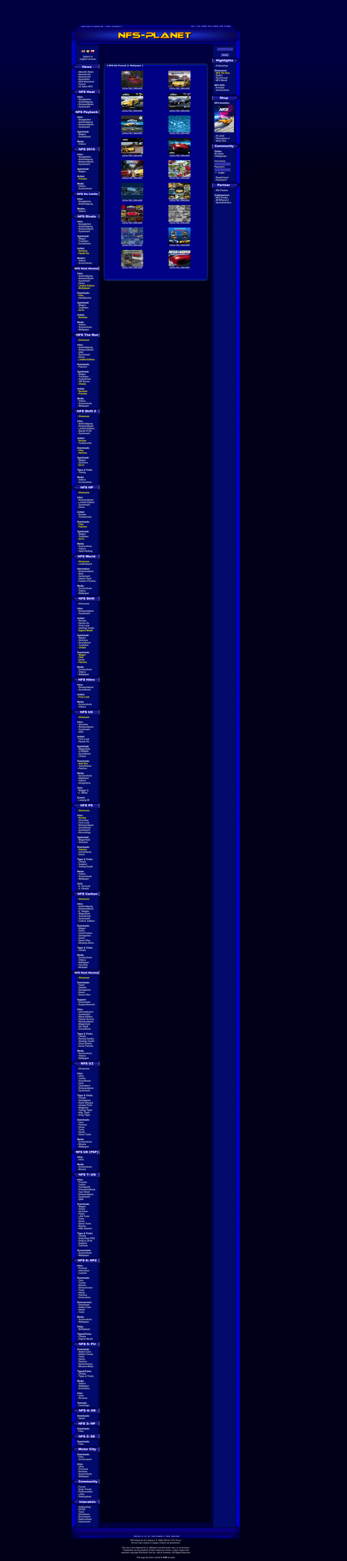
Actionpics (84, 1388)
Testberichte (85, 443)
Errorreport (84, 1517)
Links (81, 1494)
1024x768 (127, 88)
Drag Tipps (84, 1115)
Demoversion (86, 1287)
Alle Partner (222, 190)
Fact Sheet (84, 1192)
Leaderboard (85, 564)
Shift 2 (219, 75)
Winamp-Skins (86, 943)
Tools (81, 1129)
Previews (83, 1469)
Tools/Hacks (85, 766)
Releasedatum (86, 104)
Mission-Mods (86, 1366)
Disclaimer (84, 1514)
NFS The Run (223, 73)
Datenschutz (85, 1519)
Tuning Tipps (85, 1110)
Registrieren (222, 177)
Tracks (82, 1283)
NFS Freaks (222, 197)
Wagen (82, 134)
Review (82, 440)
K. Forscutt (84, 886)
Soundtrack (85, 136)
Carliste (83, 1273)
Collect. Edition (87, 921)
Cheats (82, 384)
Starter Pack (85, 578)
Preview (83, 179)
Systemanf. (84, 107)
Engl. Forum (85, 1489)
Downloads (84, 1002)
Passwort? (221, 180)
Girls (81, 1083)
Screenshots (85, 188)
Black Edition (86, 1017)
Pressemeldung (87, 1189)
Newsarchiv (85, 74)
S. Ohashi (84, 888)
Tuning (82, 472)
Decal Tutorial (86, 1046)
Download (84, 1305)
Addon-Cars (85, 1307)
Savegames (85, 935)
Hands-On (84, 253)
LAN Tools (84, 1216)
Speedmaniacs (223, 202)
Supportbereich (87, 1004)
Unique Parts (85, 1105)
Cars (81, 1122)
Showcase (84, 603)
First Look (84, 625)
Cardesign (84, 1405)
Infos (81, 1076)
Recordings (85, 832)
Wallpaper (84, 329)
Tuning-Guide (86, 866)
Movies (82, 1144)
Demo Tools (85, 1134)
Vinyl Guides (85, 1043)
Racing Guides (86, 1038)
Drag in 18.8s (85, 1240)
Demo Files (84, 940)
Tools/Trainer (85, 933)
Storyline (83, 724)
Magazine (84, 1107)
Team (81, 1512)
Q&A (81, 352)
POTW (82, 1509)
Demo (82, 283)
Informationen (86, 1012)
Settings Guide (86, 628)
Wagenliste (84, 749)
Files (81, 295)
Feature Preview (87, 581)
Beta (81, 574)
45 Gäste (219, 154)
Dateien (83, 987)
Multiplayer (84, 288)
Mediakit (83, 967)
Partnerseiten (86, 1491)
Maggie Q (84, 790)
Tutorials (83, 1245)
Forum (82, 84)
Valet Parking (86, 551)
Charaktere (84, 1085)
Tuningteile (84, 1187)
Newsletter (84, 79)
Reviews (83, 251)
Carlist (82, 1078)
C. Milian (83, 793)
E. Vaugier (84, 911)
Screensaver (85, 1459)
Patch (82, 931)
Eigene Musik (86, 630)
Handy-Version (86, 1019)
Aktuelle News (86, 72)
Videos (82, 144)
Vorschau (84, 820)
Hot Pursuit (222, 78)
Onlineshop (85, 1507)
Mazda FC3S (85, 431)
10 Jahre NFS (86, 86)
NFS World (221, 80)
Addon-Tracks (86, 1354)
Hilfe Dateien (85, 1228)
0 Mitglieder (220, 156)
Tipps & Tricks (86, 1376)
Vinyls (82, 1209)
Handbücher (85, 298)
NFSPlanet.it (222, 200)
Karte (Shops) (86, 1103)
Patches (83, 367)
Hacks (82, 1132)
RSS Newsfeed (86, 81)
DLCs (81, 310)
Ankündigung (86, 102)
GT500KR (84, 751)
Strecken (83, 462)
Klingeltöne (85, 783)
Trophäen (84, 241)
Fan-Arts (83, 965)
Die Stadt (83, 1026)
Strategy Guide (86, 1041)
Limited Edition (86, 285)
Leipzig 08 (84, 800)
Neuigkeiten (85, 99)
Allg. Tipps (84, 1112)
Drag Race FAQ (87, 1238)
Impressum (84, 1521)
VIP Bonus (84, 381)
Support (83, 864)
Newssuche (85, 77)
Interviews (84, 1270)
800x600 (138, 88)
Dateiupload (85, 1496)
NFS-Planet (176, 1540)
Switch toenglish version (88, 57)
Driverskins (85, 1297)
